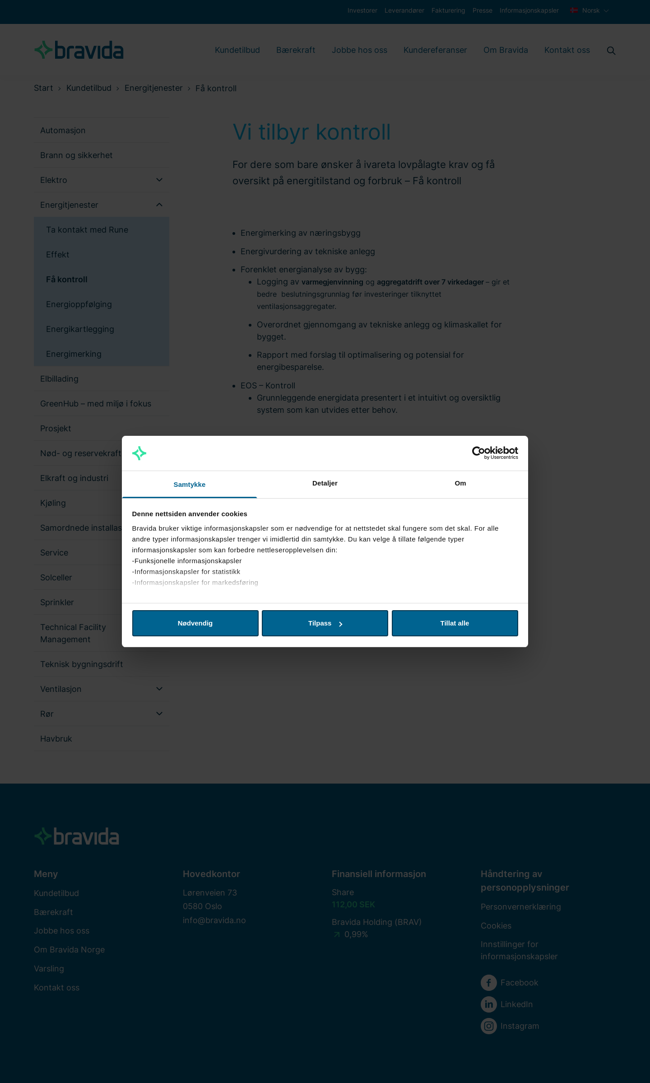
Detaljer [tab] (325, 483)
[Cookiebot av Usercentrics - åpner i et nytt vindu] (478, 453)
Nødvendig (195, 623)
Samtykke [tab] (190, 484)
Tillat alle (455, 623)
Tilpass (325, 623)
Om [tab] (460, 483)
